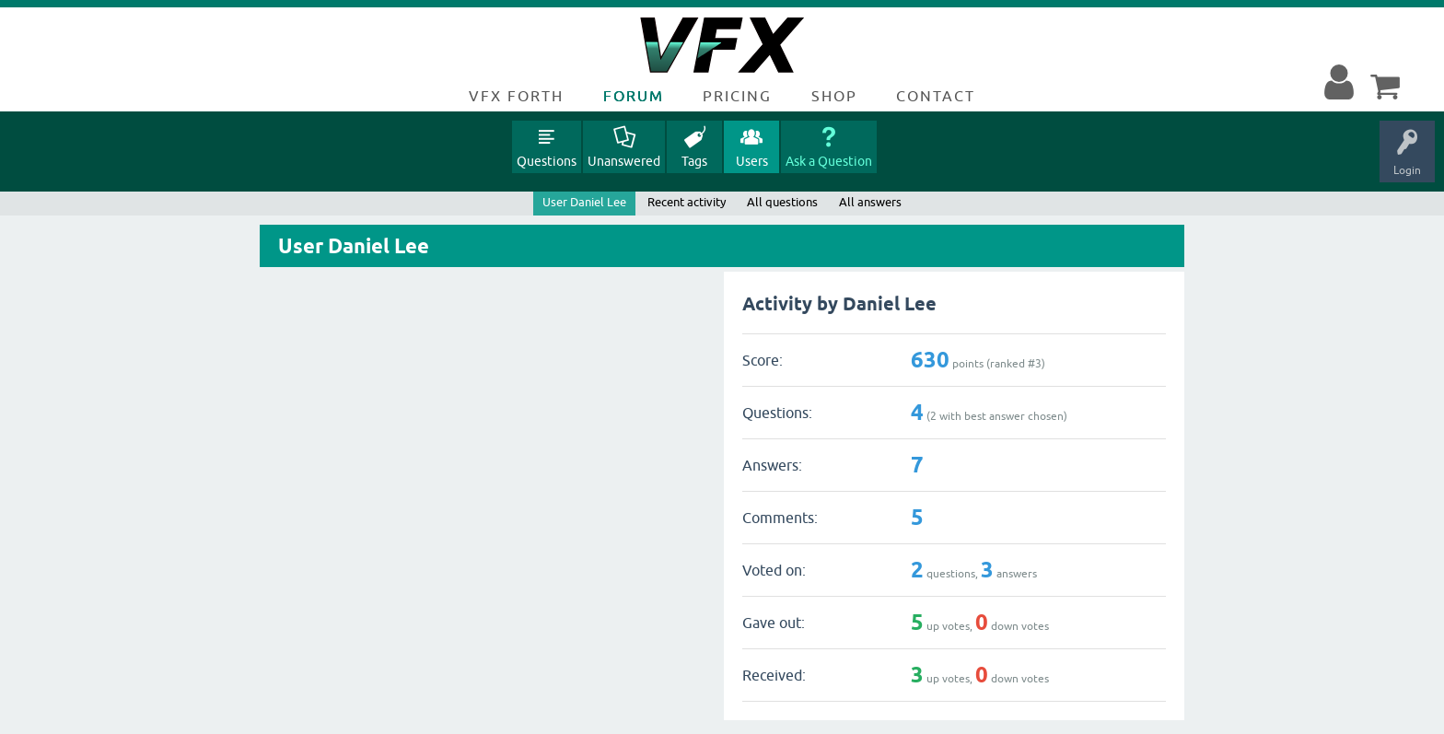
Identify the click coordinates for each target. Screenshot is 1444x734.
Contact (935, 95)
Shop (834, 95)
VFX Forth (516, 95)
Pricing (737, 95)
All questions (782, 202)
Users (752, 161)
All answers (870, 202)
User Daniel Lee (584, 202)
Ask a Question (829, 161)
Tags (694, 161)
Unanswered (624, 161)
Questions (546, 161)
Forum (633, 95)
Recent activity (686, 202)
